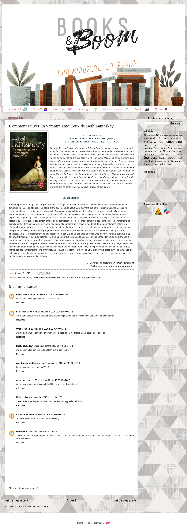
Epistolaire (147, 151)
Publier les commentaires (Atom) (33, 507)
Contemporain (149, 142)
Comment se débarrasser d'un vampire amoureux (55, 277)
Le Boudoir (21, 294)
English (179, 148)
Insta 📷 (141, 109)
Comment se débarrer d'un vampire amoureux (112, 263)
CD (147, 138)
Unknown (20, 432)
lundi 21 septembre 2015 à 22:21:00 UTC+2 (61, 363)
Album (146, 135)
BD (158, 135)
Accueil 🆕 (18, 109)
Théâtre (168, 164)
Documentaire (151, 148)
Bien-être (164, 135)
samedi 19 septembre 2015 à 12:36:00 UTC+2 (45, 329)
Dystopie (172, 148)
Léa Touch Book (24, 312)
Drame (163, 148)
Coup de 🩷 (62, 109)
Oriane (19, 329)
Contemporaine (170, 142)
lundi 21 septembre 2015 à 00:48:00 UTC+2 (53, 346)
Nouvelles (172, 158)
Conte (179, 138)
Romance (95, 277)
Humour (178, 154)
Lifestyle (162, 158)
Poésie (159, 161)
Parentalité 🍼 (115, 109)
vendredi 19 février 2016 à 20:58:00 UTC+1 (46, 414)
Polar (145, 161)
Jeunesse (150, 157)
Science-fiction (150, 164)
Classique (163, 138)
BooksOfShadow (24, 346)
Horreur (164, 154)
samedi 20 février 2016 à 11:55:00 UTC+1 (45, 432)
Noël (180, 158)
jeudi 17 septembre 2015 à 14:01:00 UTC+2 (48, 294)
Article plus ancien (126, 500)
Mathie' (19, 397)
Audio (153, 135)
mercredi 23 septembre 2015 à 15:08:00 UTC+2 (48, 380)
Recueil (167, 161)
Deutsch (179, 145)
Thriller (161, 164)
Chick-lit (154, 138)
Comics (172, 138)
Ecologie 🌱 (87, 109)
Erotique (157, 151)
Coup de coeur (156, 145)
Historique (149, 154)
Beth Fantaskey (25, 277)
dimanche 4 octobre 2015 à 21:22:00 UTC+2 (44, 397)
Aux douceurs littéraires (28, 363)
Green (166, 151)
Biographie (173, 135)
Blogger (106, 523)
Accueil (71, 500)
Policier (152, 161)
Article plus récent (16, 500)
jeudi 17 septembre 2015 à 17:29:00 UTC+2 (53, 312)
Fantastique (84, 277)
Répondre (20, 303)
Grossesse (177, 151)
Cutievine (20, 414)
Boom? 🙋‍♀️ (40, 109)
